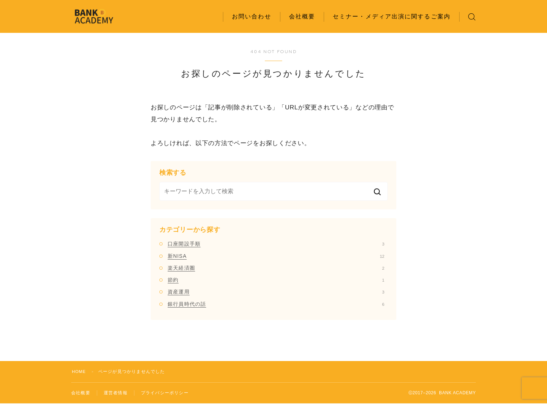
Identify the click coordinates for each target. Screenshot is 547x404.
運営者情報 (116, 393)
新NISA (276, 256)
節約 (276, 280)
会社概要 (302, 16)
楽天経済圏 (276, 268)
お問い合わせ (251, 16)
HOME (79, 371)
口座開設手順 (276, 244)
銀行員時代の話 (276, 304)
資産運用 (276, 292)
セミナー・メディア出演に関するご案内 (392, 16)
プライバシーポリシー (165, 393)
